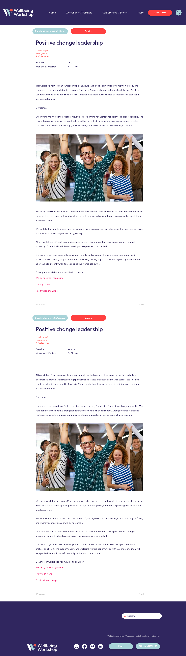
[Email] (121, 646)
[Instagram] (76, 646)
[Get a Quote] (160, 13)
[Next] (137, 305)
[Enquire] (88, 31)
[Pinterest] (92, 646)
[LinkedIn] (100, 646)
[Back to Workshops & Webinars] (50, 31)
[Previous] (45, 305)
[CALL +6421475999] (148, 646)
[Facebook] (84, 646)
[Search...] (141, 616)
